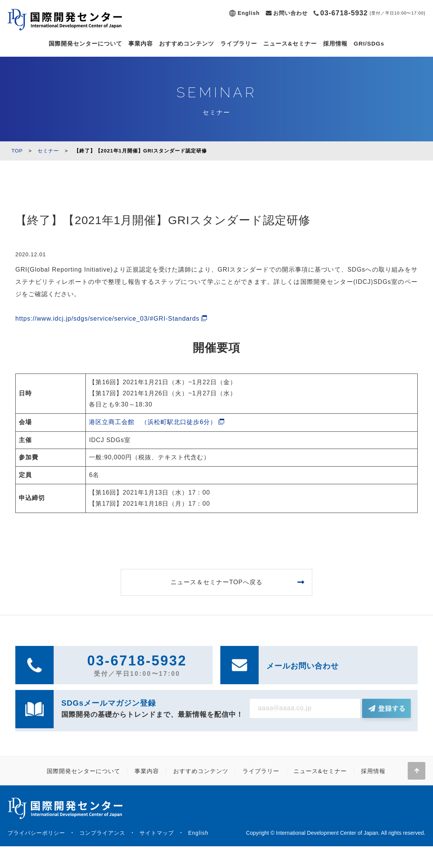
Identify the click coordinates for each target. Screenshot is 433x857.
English (249, 13)
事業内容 (140, 43)
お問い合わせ (290, 13)
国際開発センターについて (85, 43)
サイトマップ (156, 833)
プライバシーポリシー (36, 833)
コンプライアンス (102, 833)
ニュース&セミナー (290, 43)
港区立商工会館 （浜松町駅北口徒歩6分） (152, 422)
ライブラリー (238, 43)
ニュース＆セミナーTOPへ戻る (216, 582)
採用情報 (335, 43)
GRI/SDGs (369, 43)
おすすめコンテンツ (186, 43)
